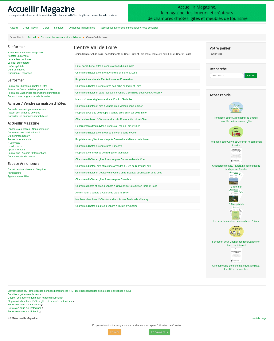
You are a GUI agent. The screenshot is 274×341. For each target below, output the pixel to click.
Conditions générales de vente (24, 294)
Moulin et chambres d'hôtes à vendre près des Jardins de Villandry (111, 199)
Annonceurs (14, 172)
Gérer (46, 27)
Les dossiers (15, 146)
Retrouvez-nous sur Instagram (25, 308)
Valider (251, 75)
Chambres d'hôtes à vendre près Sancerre (98, 146)
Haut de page (259, 318)
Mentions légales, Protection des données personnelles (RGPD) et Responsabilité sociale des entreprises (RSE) (69, 290)
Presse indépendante (19, 139)
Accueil (14, 27)
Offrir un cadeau (16, 69)
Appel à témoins (16, 149)
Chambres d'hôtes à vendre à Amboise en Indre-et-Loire (106, 72)
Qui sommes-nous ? (19, 135)
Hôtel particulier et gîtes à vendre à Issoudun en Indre (104, 66)
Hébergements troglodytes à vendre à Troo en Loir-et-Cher (107, 126)
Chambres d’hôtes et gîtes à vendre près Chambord (103, 179)
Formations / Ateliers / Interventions (27, 153)
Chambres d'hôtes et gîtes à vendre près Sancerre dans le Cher (110, 159)
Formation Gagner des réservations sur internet (34, 92)
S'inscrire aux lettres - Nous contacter (28, 129)
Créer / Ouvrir (30, 27)
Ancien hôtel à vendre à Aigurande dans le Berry (101, 192)
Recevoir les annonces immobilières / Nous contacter (129, 27)
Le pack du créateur (18, 62)
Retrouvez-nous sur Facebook (25, 304)
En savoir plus (159, 332)
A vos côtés (14, 142)
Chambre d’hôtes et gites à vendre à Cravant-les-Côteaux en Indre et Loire (116, 185)
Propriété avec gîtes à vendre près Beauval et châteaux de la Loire (111, 139)
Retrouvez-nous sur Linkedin (24, 311)
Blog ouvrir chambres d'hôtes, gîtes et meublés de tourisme (41, 301)
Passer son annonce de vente (24, 112)
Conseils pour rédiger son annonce (27, 109)
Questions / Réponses (20, 73)
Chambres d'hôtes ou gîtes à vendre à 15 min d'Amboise (106, 205)
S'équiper (59, 27)
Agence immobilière (18, 176)
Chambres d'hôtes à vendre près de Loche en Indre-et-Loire (108, 86)
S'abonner (236, 186)
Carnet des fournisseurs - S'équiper (27, 169)
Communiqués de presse (21, 156)
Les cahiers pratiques (19, 59)
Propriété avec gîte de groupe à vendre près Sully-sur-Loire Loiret (111, 112)
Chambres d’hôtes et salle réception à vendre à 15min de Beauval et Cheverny (118, 92)
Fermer (114, 332)
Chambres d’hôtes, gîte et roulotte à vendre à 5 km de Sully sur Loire (113, 166)
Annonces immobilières (82, 27)
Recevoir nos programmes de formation (29, 96)
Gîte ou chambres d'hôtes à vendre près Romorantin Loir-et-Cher (111, 119)
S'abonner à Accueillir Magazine (25, 52)
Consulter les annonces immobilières (28, 116)
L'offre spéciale (16, 66)
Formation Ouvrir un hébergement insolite (30, 89)
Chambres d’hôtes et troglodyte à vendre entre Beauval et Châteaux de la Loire (118, 172)
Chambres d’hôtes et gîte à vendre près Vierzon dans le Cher (109, 106)
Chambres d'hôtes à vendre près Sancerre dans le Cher (106, 132)
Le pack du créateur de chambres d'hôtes (236, 221)
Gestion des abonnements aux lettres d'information (35, 297)
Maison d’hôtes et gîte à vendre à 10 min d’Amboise (103, 99)
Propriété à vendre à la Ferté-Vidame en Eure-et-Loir (104, 79)
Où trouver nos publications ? (24, 132)
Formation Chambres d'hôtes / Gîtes (27, 86)
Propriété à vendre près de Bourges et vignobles (101, 152)
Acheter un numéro (18, 55)
